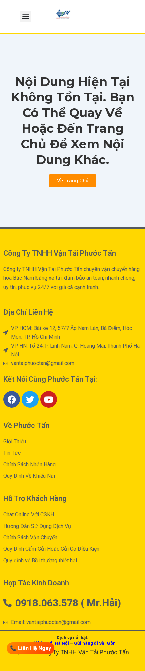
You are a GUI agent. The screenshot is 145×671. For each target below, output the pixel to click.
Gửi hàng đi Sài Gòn (95, 643)
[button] (25, 16)
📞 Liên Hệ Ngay (31, 648)
